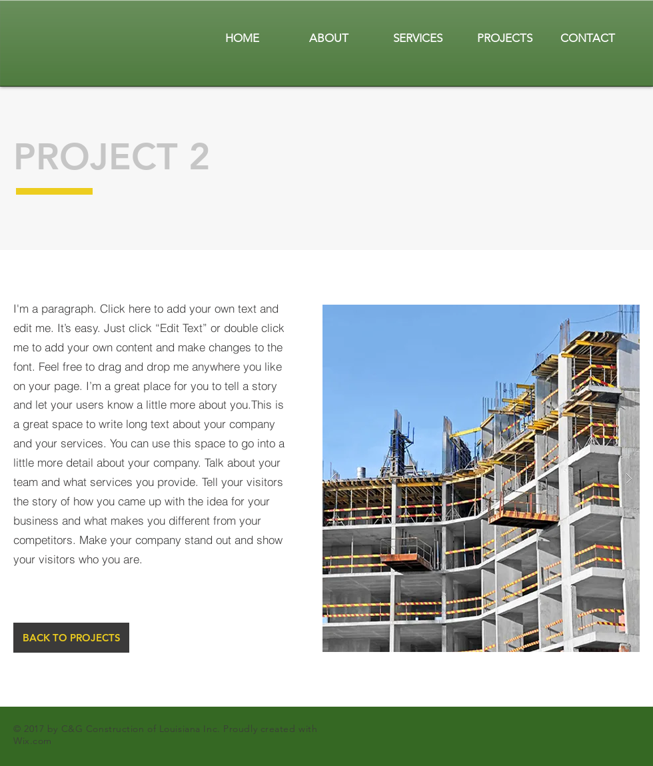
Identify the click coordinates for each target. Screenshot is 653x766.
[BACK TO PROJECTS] (71, 638)
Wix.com (32, 741)
